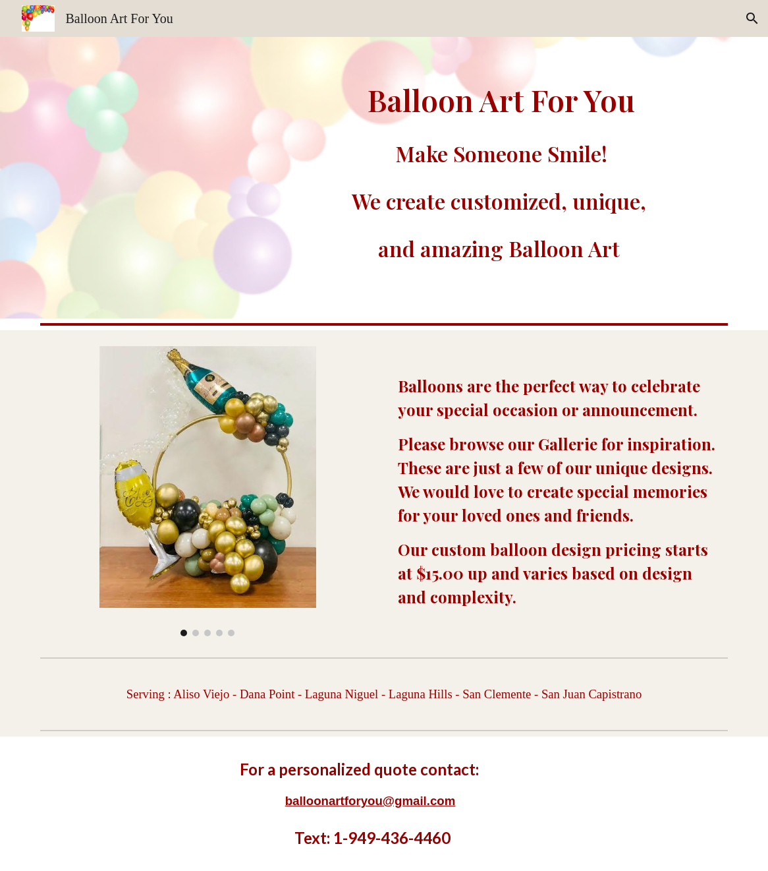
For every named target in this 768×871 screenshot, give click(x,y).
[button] (752, 18)
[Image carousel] (208, 491)
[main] (501, 178)
